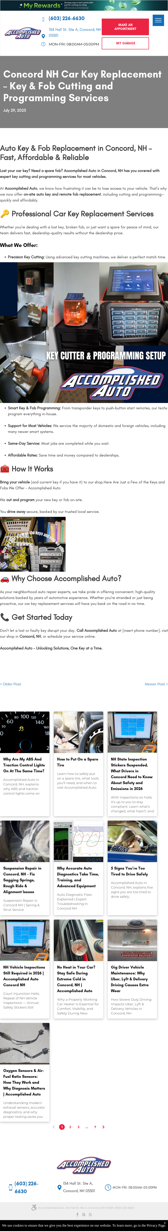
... (87, 1127)
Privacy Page (156, 1225)
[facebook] (77, 1215)
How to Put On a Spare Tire (77, 762)
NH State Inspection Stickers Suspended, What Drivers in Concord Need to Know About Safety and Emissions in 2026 (131, 774)
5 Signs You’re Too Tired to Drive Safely (129, 871)
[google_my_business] (84, 1215)
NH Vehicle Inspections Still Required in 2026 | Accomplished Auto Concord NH (24, 976)
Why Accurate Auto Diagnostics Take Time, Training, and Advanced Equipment (78, 877)
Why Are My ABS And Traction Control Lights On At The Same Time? (24, 765)
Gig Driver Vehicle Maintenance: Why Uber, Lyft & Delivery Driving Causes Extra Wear (130, 979)
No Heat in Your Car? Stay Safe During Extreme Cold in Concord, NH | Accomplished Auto (76, 979)
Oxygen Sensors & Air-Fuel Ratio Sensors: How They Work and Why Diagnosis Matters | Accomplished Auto (24, 1082)
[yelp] (90, 1215)
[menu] (158, 20)
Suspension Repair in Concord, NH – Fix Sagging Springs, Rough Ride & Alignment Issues (22, 880)
